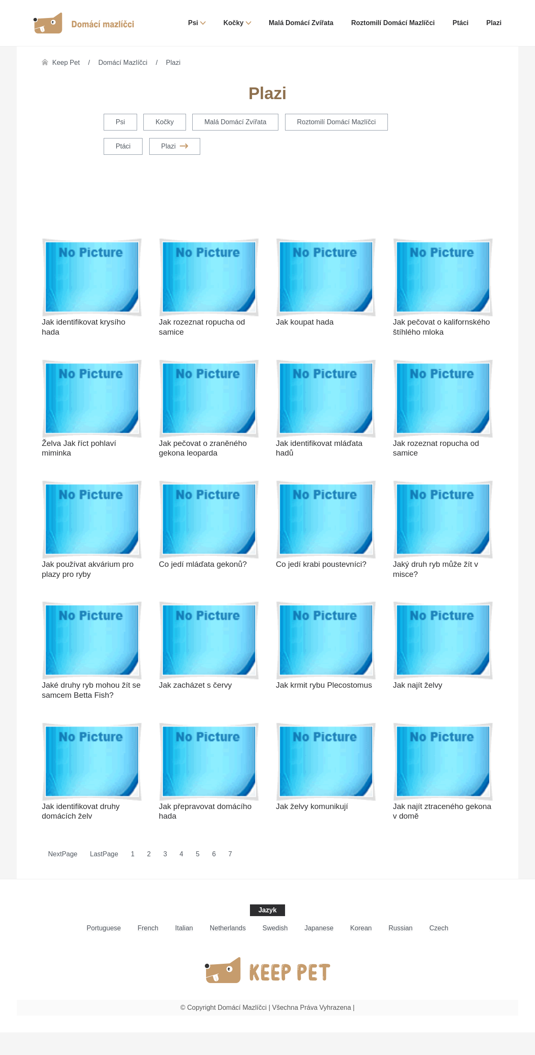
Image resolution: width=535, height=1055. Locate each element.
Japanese (318, 950)
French (148, 950)
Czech (438, 950)
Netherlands (228, 950)
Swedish (275, 950)
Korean (361, 950)
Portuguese (104, 950)
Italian (184, 950)
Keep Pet (66, 62)
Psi (193, 22)
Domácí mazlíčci (122, 62)
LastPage (104, 876)
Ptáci (461, 22)
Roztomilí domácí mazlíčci (393, 22)
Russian (400, 950)
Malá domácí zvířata (301, 22)
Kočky (234, 22)
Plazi (494, 22)
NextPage (62, 876)
